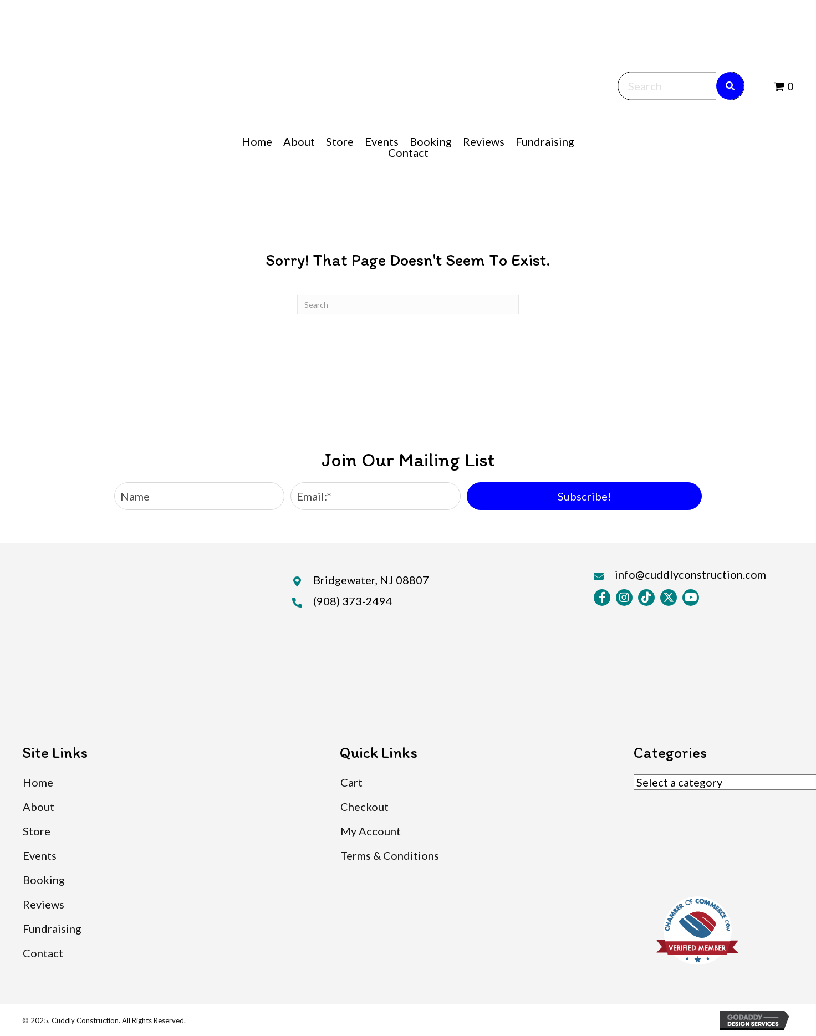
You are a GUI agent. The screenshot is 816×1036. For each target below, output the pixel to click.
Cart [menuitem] (351, 782)
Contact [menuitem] (43, 953)
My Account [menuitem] (370, 831)
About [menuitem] (38, 806)
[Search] (408, 304)
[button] (584, 496)
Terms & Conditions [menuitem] (389, 855)
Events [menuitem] (40, 855)
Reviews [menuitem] (43, 904)
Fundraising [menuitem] (52, 928)
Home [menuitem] (38, 782)
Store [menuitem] (36, 831)
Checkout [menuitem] (364, 806)
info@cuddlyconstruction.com (690, 574)
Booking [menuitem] (44, 879)
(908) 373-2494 (352, 601)
